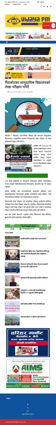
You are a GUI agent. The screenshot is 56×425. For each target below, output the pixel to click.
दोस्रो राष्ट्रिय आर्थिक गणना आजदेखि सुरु (33, 304)
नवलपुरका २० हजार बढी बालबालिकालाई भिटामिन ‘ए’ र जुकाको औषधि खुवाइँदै (33, 291)
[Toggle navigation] (7, 42)
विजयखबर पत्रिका (17, 4)
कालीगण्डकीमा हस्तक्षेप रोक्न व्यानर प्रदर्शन (33, 239)
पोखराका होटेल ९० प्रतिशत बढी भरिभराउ (33, 317)
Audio (25, 4)
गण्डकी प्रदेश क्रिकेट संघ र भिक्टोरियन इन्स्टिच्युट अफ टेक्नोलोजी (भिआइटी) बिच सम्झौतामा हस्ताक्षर (35, 254)
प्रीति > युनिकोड (40, 2)
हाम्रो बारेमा (7, 4)
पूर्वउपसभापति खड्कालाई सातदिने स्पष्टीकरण (34, 278)
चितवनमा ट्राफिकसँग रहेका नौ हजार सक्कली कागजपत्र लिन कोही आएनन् (34, 265)
